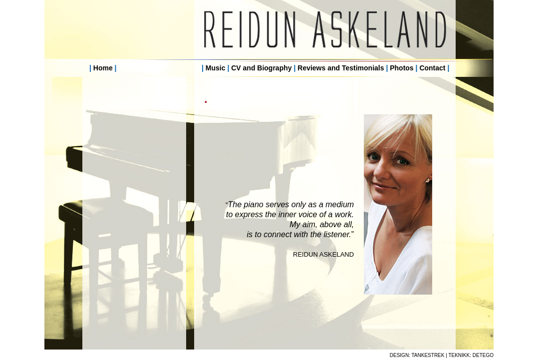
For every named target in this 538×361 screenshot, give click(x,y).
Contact (432, 68)
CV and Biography (261, 68)
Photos (401, 68)
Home (103, 68)
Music (216, 68)
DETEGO (483, 355)
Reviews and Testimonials (340, 68)
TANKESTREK (428, 355)
